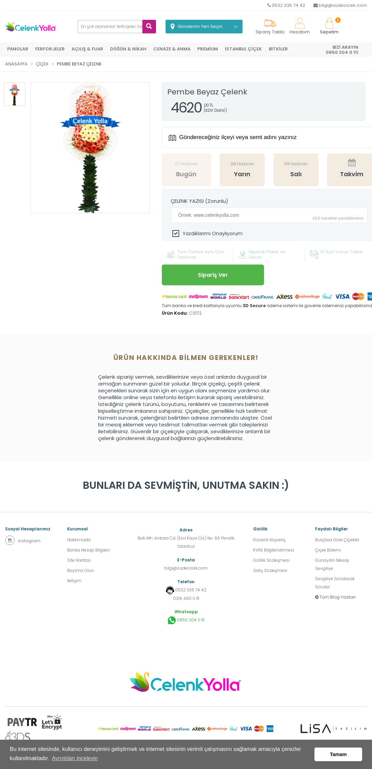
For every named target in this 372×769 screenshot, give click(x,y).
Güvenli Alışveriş (269, 540)
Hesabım (300, 26)
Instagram (23, 540)
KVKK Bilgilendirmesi (273, 550)
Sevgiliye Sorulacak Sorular (335, 583)
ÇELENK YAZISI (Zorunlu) (199, 201)
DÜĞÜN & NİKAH (128, 49)
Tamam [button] (338, 754)
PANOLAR (17, 49)
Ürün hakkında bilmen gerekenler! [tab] (186, 357)
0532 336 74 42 (286, 5)
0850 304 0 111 (186, 620)
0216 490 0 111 (186, 598)
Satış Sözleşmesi (270, 570)
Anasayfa (16, 64)
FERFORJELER (50, 49)
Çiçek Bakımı (328, 550)
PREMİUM (207, 49)
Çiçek (42, 64)
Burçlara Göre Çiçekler (337, 540)
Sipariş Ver (213, 275)
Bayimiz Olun (80, 570)
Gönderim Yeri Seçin (199, 26)
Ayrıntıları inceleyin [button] (75, 758)
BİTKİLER (278, 49)
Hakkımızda (79, 540)
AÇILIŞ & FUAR (87, 49)
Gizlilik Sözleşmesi (271, 560)
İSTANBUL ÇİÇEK (243, 49)
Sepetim (329, 26)
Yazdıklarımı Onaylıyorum (213, 233)
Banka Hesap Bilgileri (88, 550)
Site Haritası (79, 560)
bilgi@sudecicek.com (340, 5)
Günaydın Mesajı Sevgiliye (332, 564)
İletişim (74, 581)
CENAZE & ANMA (171, 49)
